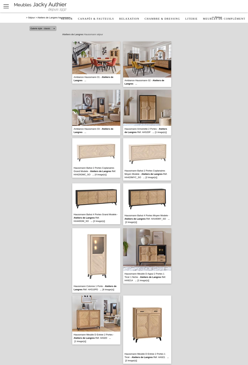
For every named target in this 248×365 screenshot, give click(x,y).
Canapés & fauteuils (96, 18)
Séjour (67, 18)
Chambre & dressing (162, 18)
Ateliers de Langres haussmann (53, 17)
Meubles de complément (224, 18)
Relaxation (129, 18)
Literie (191, 18)
